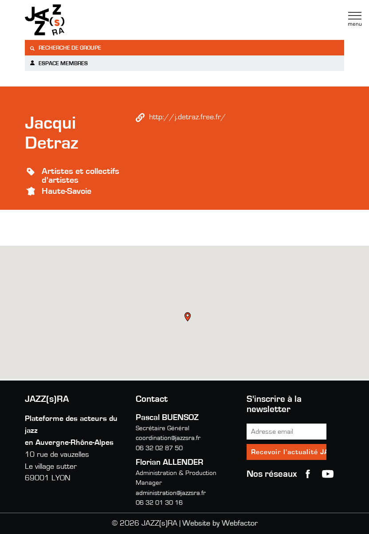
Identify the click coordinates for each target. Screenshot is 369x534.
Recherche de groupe (65, 48)
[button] (188, 318)
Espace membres (58, 63)
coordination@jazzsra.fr (168, 438)
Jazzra (80, 19)
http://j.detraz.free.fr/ (187, 117)
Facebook (308, 474)
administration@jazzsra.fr (171, 493)
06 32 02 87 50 (159, 448)
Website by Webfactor (220, 523)
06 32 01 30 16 (159, 502)
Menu (354, 19)
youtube (328, 474)
